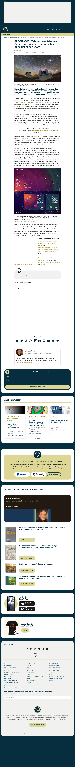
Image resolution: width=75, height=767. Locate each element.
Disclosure (7, 669)
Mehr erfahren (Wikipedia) (24, 362)
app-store (27, 604)
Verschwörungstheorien (55, 678)
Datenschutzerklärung (10, 686)
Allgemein (7, 663)
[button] (17, 340)
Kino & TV (29, 667)
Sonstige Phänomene (55, 669)
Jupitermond (15, 435)
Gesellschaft (7, 678)
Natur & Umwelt (31, 680)
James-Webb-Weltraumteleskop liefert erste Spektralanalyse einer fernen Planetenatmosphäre (48, 249)
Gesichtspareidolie (33, 433)
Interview (29, 665)
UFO (52, 431)
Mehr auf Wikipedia (12, 506)
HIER (19, 130)
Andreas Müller (18, 50)
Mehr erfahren (54, 474)
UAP (65, 429)
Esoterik (6, 671)
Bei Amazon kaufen (27, 583)
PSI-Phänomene (53, 663)
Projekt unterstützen (37, 725)
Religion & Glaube (54, 665)
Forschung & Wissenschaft (11, 673)
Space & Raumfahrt (13, 418)
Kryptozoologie (31, 673)
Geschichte (7, 676)
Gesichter (39, 431)
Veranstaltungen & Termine (56, 676)
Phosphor (21, 435)
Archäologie (7, 665)
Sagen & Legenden (54, 667)
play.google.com (27, 609)
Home (5, 37)
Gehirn (34, 431)
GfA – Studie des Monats (11, 680)
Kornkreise (30, 669)
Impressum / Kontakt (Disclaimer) (13, 688)
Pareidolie (31, 434)
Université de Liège (31, 276)
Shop (25, 630)
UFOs (52, 416)
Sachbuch (61, 429)
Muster (40, 433)
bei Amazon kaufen (27, 540)
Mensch (42, 416)
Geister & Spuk (8, 675)
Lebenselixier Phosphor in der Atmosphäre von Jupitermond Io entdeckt (13, 427)
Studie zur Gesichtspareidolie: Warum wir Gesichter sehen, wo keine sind (36, 422)
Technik (9, 420)
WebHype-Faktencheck (55, 680)
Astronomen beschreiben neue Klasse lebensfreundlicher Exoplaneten (47, 258)
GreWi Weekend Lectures (11, 682)
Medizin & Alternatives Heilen (35, 676)
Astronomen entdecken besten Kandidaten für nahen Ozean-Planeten (47, 243)
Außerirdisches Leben (15, 37)
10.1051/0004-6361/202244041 (24, 102)
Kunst (28, 675)
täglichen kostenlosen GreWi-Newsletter (45, 130)
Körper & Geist (33, 416)
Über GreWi (7, 684)
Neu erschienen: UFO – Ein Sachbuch (59, 421)
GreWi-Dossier (31, 663)
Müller (56, 429)
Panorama (29, 682)
